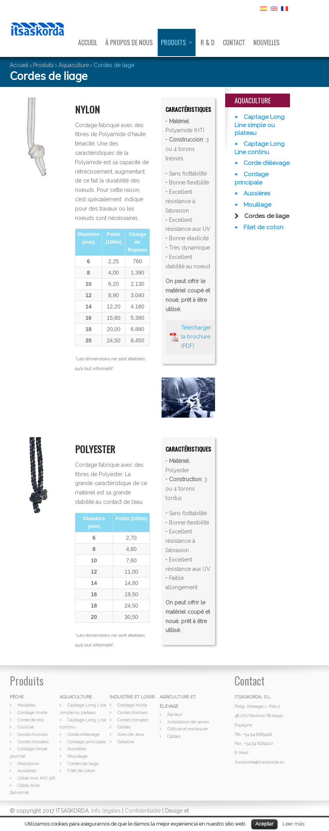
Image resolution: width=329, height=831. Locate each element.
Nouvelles (266, 42)
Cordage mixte (32, 712)
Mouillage (256, 204)
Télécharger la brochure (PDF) (196, 336)
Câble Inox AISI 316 (36, 778)
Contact (234, 42)
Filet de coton (262, 227)
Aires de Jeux (130, 734)
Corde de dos (31, 720)
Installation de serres (188, 722)
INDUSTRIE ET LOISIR (132, 697)
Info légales (106, 811)
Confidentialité (143, 811)
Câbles (124, 727)
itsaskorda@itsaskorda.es (259, 762)
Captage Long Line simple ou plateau (260, 124)
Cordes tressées (33, 741)
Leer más (293, 823)
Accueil (87, 42)
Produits (173, 42)
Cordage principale (252, 178)
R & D (208, 42)
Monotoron (28, 763)
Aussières (256, 193)
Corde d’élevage (266, 163)
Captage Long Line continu (260, 148)
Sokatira (125, 741)
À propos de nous (129, 42)
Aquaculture (74, 65)
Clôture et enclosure (187, 729)
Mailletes (27, 705)
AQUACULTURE (76, 697)
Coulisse (26, 727)
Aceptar (264, 824)
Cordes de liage (266, 216)
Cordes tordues (33, 734)
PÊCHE (17, 697)
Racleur (175, 714)
